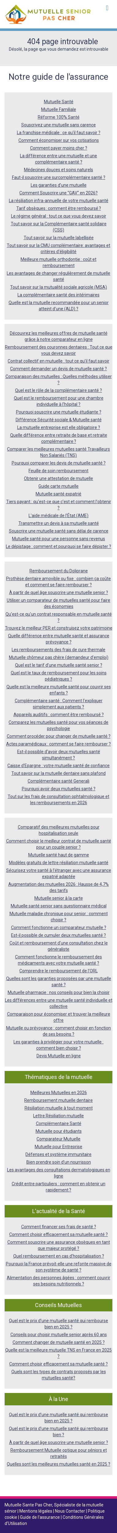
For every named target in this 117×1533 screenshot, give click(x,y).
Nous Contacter (70, 1511)
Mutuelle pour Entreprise (58, 1146)
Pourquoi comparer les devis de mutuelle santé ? (59, 463)
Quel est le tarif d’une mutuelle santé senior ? (58, 665)
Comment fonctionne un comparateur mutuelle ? (58, 927)
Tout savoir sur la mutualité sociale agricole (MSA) (58, 287)
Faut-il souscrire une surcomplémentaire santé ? (58, 177)
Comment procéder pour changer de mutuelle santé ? (59, 736)
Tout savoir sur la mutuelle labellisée (59, 237)
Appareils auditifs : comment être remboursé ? (59, 714)
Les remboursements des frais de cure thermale (58, 649)
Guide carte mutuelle (58, 486)
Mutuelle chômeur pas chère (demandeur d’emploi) (58, 657)
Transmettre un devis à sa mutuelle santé (58, 523)
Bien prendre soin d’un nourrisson (58, 1162)
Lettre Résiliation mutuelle (58, 1115)
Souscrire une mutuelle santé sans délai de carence (58, 531)
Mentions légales (36, 1511)
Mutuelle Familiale (58, 109)
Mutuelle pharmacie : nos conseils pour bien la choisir (59, 992)
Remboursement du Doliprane (58, 570)
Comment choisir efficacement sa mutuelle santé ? (58, 1234)
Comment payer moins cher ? (58, 148)
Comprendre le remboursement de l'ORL (58, 970)
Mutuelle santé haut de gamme (58, 854)
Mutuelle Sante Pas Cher (28, 1504)
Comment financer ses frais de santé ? (58, 1226)
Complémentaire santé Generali (58, 781)
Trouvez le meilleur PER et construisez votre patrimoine (58, 628)
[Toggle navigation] (107, 8)
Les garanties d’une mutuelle (59, 185)
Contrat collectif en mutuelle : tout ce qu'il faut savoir (58, 361)
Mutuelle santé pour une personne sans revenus (58, 538)
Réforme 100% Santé (59, 117)
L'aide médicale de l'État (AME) (58, 515)
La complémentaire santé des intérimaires (58, 294)
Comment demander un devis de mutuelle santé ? (58, 368)
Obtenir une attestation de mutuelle (58, 478)
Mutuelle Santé (58, 101)
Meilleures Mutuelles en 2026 (58, 1092)
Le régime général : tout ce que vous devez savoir (58, 216)
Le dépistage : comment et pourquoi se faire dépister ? (58, 546)
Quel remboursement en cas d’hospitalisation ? (58, 1256)
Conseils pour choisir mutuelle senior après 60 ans (58, 1334)
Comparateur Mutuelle (58, 1138)
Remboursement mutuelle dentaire (58, 1100)
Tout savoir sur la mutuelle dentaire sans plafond (58, 773)
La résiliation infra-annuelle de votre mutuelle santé (58, 200)
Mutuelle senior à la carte (58, 898)
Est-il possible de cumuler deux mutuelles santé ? (58, 935)
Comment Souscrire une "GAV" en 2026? (58, 192)
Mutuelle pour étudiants (59, 1131)
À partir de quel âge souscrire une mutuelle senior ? (58, 592)
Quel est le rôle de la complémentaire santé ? (58, 390)
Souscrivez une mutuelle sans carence (58, 124)
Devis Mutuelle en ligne (59, 1055)
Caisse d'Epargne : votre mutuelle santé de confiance (58, 765)
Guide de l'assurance (40, 1517)
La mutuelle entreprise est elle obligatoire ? (58, 427)
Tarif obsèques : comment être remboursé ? (58, 208)
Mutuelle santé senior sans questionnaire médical (59, 905)
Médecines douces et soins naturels (58, 169)
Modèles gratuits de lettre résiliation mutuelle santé (58, 862)
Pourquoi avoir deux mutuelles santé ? (59, 788)
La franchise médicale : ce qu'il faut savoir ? (58, 132)
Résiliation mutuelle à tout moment (59, 1108)
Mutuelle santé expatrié (58, 493)
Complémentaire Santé (58, 1123)
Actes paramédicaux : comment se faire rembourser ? (58, 743)
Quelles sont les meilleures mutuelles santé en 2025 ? (58, 1464)
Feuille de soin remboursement (58, 470)
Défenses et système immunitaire (58, 1154)
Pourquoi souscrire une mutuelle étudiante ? (58, 412)
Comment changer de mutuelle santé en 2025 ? (59, 1342)
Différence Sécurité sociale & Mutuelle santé (59, 419)
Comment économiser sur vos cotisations (58, 140)
